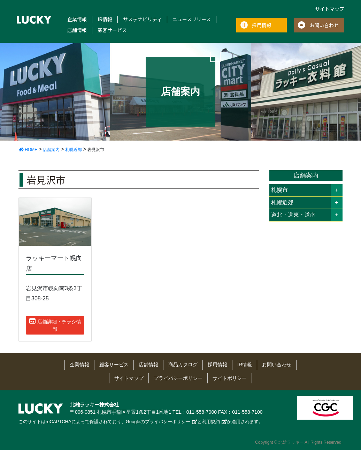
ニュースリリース (191, 19)
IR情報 (105, 19)
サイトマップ (329, 8)
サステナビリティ (142, 19)
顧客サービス (112, 30)
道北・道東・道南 (293, 215)
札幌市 (279, 190)
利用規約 (211, 421)
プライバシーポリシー (178, 378)
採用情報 (261, 25)
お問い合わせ (324, 25)
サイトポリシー (230, 378)
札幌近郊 (282, 202)
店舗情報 (77, 30)
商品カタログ (183, 364)
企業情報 (77, 19)
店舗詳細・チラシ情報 (55, 325)
